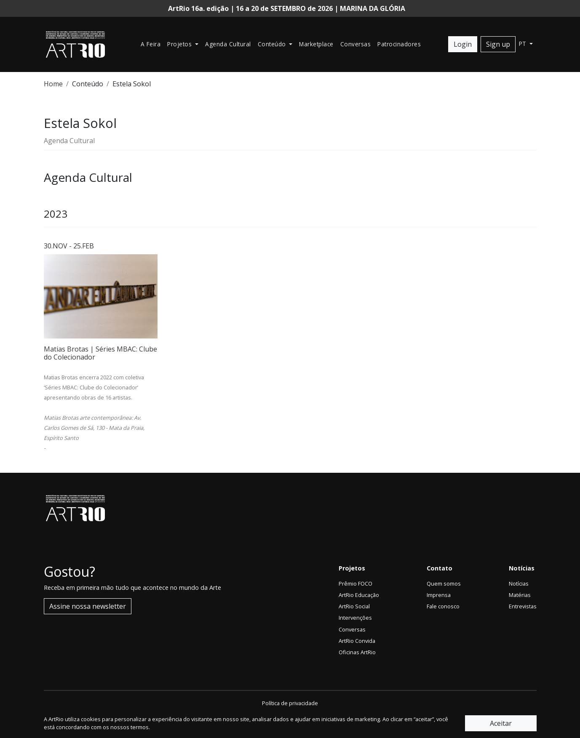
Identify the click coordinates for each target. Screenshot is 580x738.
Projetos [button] (180, 44)
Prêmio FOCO (355, 583)
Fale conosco (443, 606)
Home (53, 83)
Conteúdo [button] (273, 44)
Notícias (519, 583)
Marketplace (316, 44)
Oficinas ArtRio (357, 652)
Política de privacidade (290, 703)
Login (463, 44)
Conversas (355, 44)
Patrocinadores (399, 44)
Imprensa (439, 595)
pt (524, 44)
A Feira (151, 44)
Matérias (520, 595)
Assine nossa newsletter (87, 606)
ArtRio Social (354, 606)
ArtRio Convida (357, 641)
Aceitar (501, 723)
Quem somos (444, 583)
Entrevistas (523, 606)
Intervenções (355, 617)
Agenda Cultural (228, 44)
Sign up (498, 44)
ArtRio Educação (359, 595)
